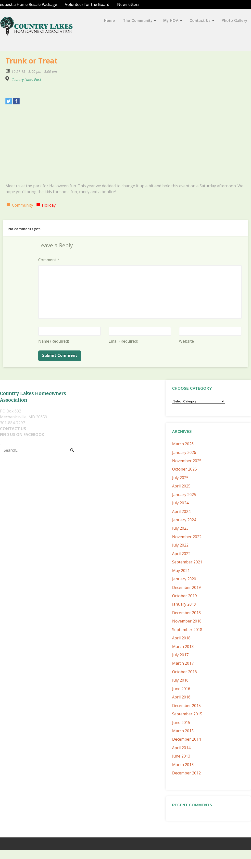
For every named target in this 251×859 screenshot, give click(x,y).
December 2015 (186, 705)
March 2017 (183, 663)
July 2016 (180, 680)
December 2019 (186, 587)
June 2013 (181, 756)
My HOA (170, 21)
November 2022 (186, 536)
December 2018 (186, 612)
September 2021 (187, 562)
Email (123, 341)
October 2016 (184, 671)
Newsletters (128, 4)
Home (109, 21)
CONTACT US (13, 428)
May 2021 (181, 570)
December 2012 (186, 773)
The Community (137, 21)
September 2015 (187, 714)
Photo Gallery (234, 21)
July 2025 (180, 477)
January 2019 (184, 604)
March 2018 (183, 646)
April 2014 (181, 747)
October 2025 (184, 469)
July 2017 (180, 655)
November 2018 (186, 621)
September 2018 (187, 629)
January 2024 (184, 520)
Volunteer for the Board (87, 4)
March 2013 (183, 764)
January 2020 (184, 579)
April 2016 (181, 697)
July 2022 (180, 545)
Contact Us (200, 21)
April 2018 (181, 638)
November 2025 (186, 460)
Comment (48, 259)
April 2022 (181, 553)
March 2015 (183, 731)
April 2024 (181, 511)
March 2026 (183, 444)
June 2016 (181, 688)
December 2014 (186, 739)
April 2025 (181, 486)
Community (22, 205)
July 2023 (180, 528)
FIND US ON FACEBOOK (22, 434)
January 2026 (184, 452)
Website (186, 341)
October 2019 (184, 595)
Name (53, 341)
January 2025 (184, 494)
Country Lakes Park (26, 79)
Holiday (49, 205)
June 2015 (181, 722)
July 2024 (180, 503)
